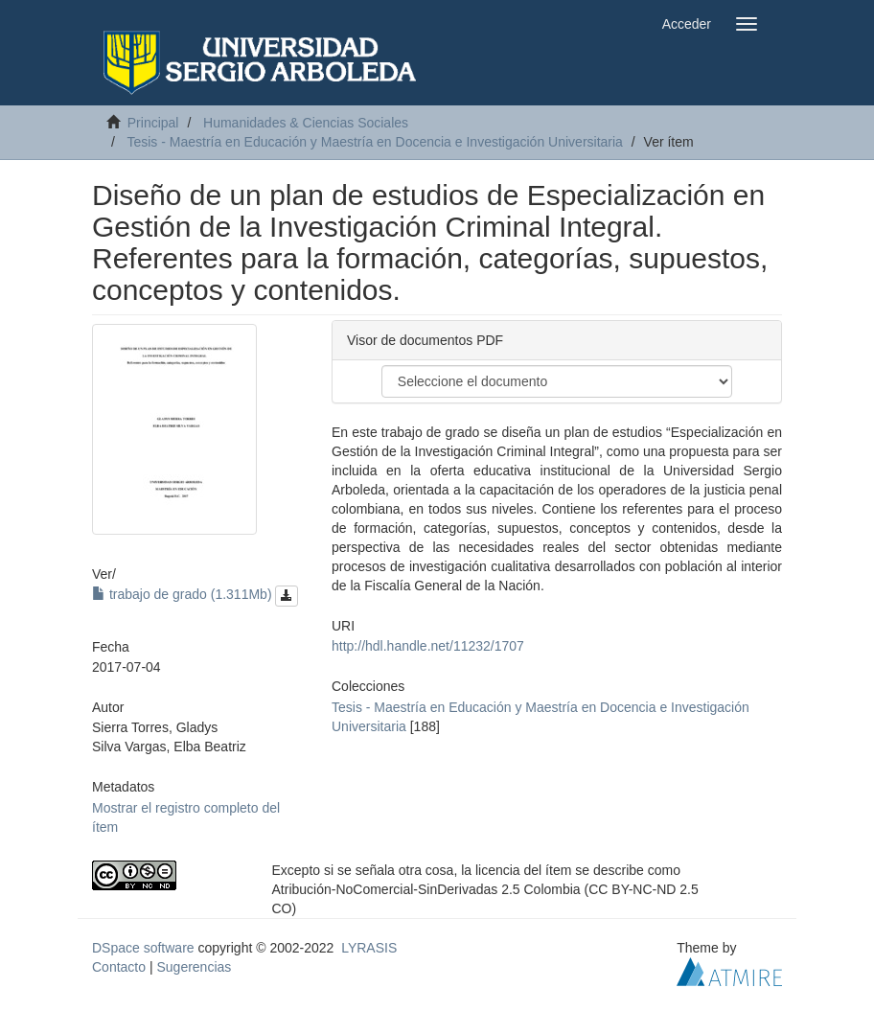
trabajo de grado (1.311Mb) (195, 594)
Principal (153, 122)
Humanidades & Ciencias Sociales (305, 122)
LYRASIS (369, 947)
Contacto (119, 967)
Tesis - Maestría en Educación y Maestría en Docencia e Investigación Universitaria (374, 141)
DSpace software (143, 947)
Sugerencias (193, 967)
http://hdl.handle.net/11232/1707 (428, 646)
